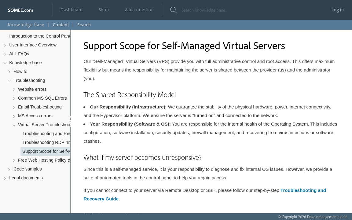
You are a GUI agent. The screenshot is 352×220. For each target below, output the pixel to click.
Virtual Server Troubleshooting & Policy (52, 124)
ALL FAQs (19, 53)
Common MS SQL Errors (42, 98)
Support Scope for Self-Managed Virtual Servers (56, 151)
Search (84, 25)
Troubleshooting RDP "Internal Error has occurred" (56, 142)
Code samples (28, 169)
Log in (338, 10)
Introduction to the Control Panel (40, 36)
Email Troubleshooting (40, 107)
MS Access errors (35, 115)
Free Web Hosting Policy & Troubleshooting (52, 160)
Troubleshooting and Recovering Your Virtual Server (56, 133)
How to (21, 71)
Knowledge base (25, 62)
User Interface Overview (33, 44)
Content (61, 25)
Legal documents (26, 177)
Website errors (32, 89)
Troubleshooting (29, 80)
